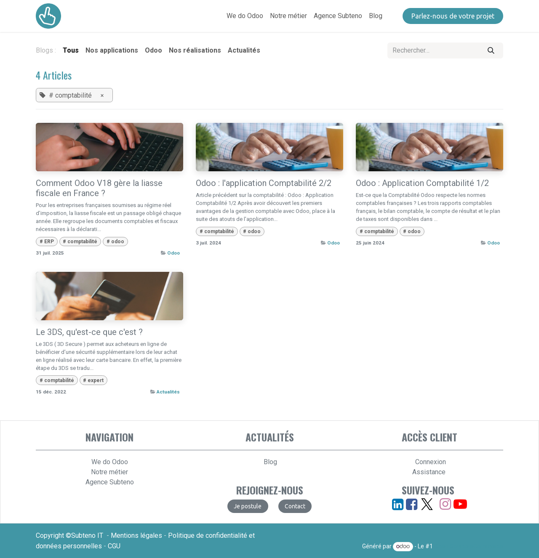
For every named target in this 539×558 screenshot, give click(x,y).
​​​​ (452, 16)
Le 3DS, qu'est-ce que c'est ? (89, 332)
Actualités (168, 392)
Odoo (173, 253)
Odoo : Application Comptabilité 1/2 (422, 183)
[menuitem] (245, 16)
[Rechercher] (491, 50)
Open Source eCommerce (468, 546)
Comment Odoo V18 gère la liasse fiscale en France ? (99, 188)
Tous (71, 50)
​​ (295, 506)
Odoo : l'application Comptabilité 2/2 (263, 183)
